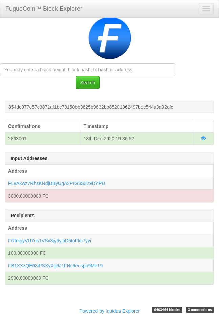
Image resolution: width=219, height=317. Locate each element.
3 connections (200, 310)
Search (87, 82)
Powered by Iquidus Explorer (109, 311)
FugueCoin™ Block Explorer (43, 8)
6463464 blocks (167, 310)
